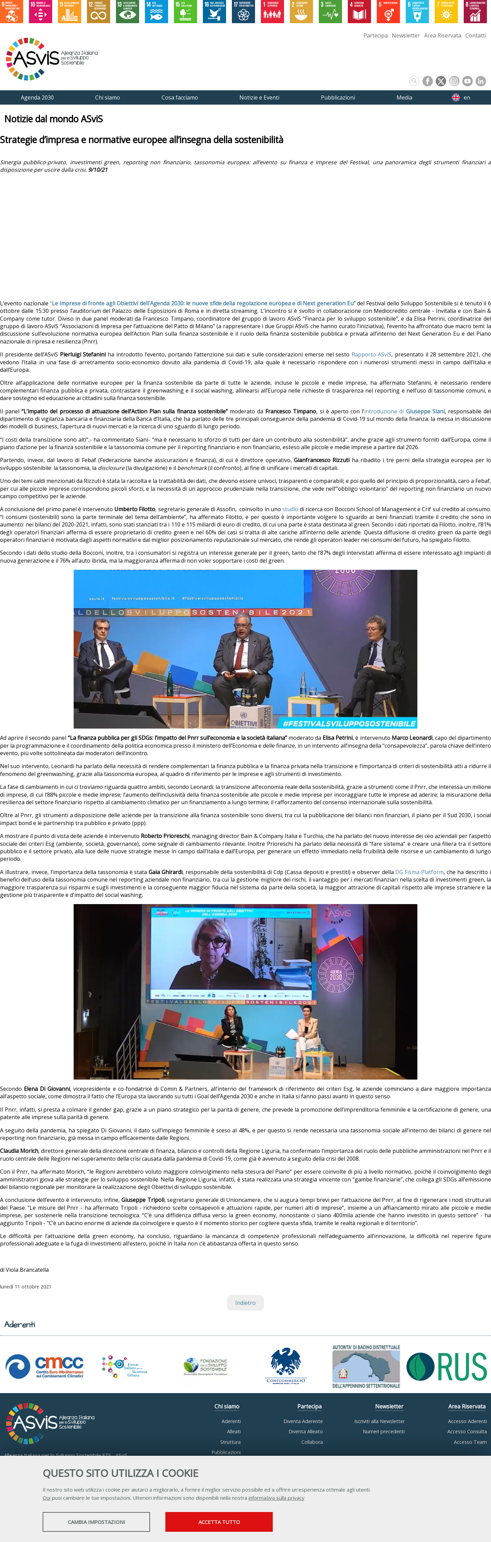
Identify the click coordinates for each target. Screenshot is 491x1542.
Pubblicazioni (226, 1452)
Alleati (234, 1431)
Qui (46, 1497)
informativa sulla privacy (276, 1497)
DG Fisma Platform (419, 872)
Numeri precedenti (384, 1431)
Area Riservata (442, 35)
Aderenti (231, 1421)
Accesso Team (470, 1442)
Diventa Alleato (305, 1431)
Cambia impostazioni (96, 1521)
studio (290, 509)
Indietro (245, 1303)
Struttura (230, 1442)
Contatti (475, 35)
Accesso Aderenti (467, 1421)
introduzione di (404, 411)
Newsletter (406, 35)
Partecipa (375, 35)
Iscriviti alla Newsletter (379, 1421)
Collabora (312, 1442)
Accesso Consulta (467, 1431)
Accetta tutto (219, 1521)
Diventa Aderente (303, 1421)
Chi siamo (226, 1406)
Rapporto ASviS (372, 354)
